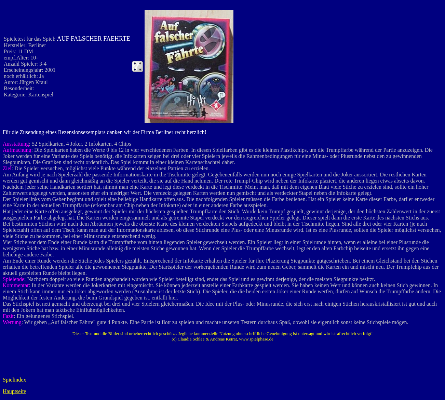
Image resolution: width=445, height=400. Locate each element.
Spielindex (14, 380)
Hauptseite (14, 391)
